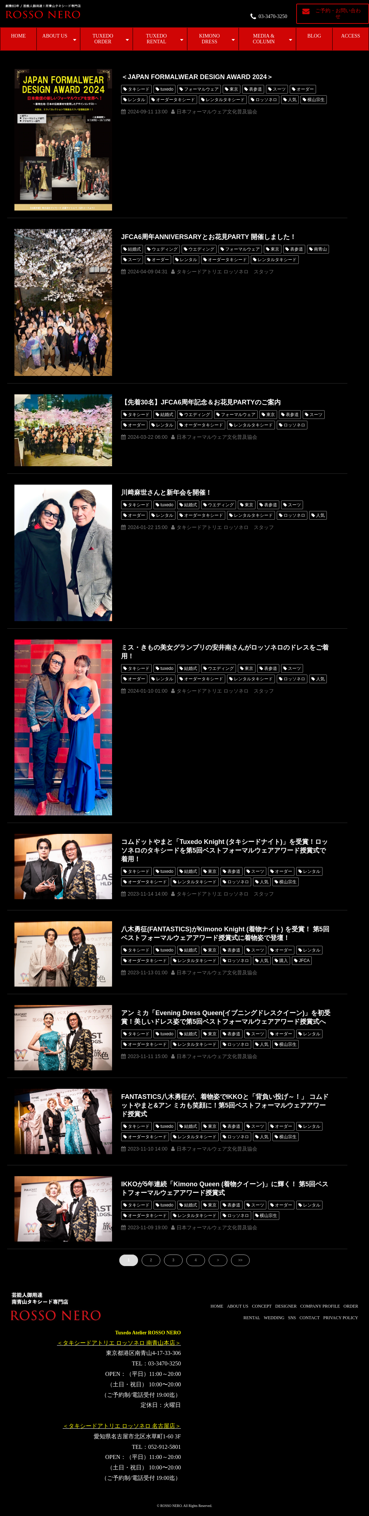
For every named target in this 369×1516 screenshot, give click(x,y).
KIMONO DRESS (209, 38)
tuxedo (166, 89)
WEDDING (274, 1318)
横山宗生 (316, 99)
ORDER (350, 1306)
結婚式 (134, 249)
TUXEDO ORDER (103, 38)
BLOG (314, 36)
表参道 (255, 89)
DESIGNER (286, 1306)
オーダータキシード (175, 99)
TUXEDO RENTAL (156, 38)
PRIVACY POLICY (340, 1318)
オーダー (305, 89)
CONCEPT (262, 1306)
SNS (292, 1318)
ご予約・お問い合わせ (338, 13)
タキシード (139, 89)
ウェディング (165, 249)
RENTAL (252, 1318)
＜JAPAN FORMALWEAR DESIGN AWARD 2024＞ (197, 77)
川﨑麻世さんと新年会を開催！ (166, 492)
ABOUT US (54, 36)
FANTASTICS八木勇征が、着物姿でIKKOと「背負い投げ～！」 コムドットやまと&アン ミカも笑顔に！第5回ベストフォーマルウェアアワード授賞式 (225, 1105)
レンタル (136, 99)
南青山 (320, 249)
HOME (18, 36)
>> (240, 1260)
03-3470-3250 (273, 16)
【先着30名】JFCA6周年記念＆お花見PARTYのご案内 (201, 402)
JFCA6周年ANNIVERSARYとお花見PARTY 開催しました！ (208, 237)
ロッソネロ (266, 99)
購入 (283, 960)
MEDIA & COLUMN (264, 38)
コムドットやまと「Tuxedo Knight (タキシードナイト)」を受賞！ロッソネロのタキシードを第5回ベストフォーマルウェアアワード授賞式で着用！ (224, 850)
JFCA (304, 960)
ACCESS (350, 36)
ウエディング (201, 249)
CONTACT (309, 1318)
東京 (234, 89)
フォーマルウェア (201, 89)
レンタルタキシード (225, 99)
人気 (292, 99)
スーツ (279, 89)
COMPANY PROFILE (320, 1306)
